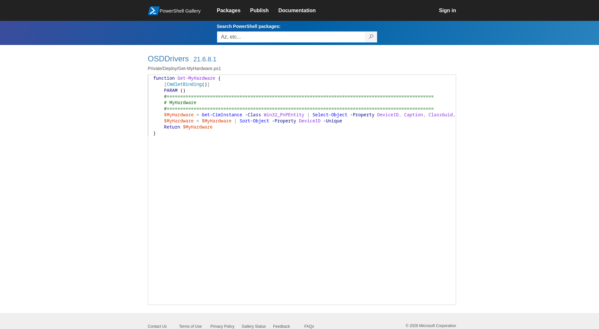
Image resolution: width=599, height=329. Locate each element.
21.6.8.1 (204, 59)
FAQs (309, 326)
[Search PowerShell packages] (371, 37)
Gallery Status (254, 326)
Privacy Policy (222, 326)
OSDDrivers (168, 58)
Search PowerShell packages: (248, 26)
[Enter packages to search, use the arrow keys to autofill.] (291, 37)
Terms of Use (190, 326)
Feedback (281, 326)
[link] (233, 11)
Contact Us (157, 326)
